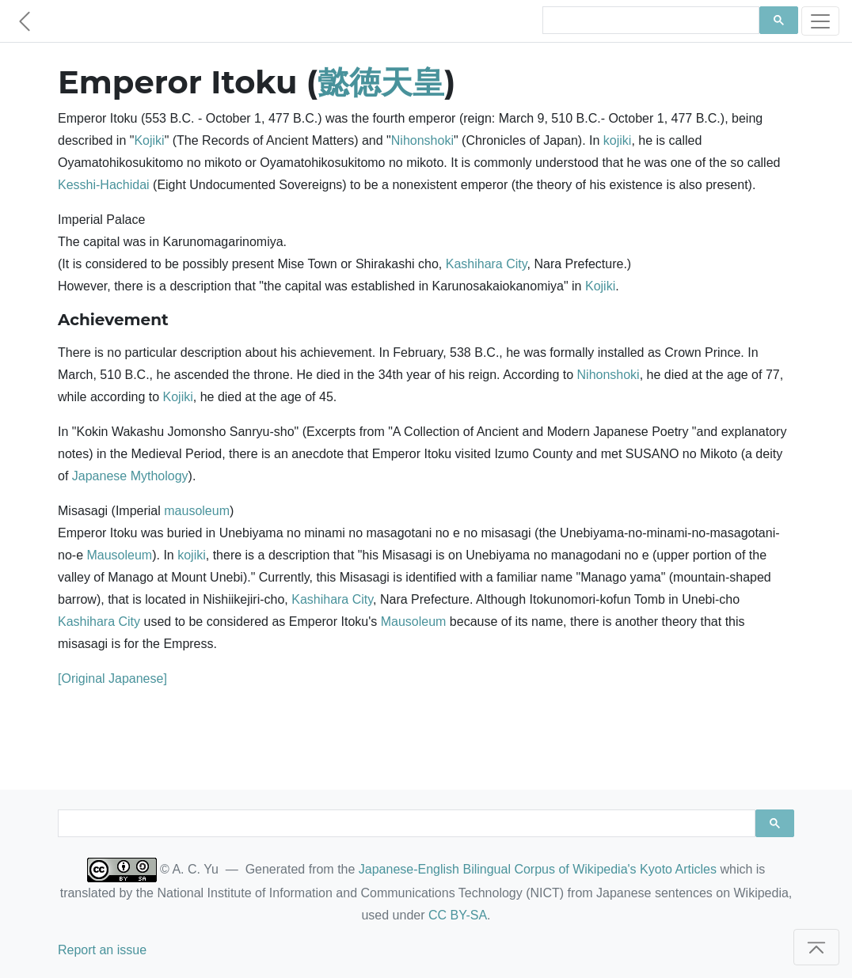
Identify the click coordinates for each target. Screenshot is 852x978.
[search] (649, 20)
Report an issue (102, 950)
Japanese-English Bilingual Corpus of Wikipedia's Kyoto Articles (538, 869)
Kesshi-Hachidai (104, 184)
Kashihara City (486, 264)
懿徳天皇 (381, 82)
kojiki (617, 140)
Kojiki (149, 140)
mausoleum (197, 510)
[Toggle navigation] (820, 21)
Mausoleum (119, 555)
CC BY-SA (457, 915)
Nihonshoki (422, 140)
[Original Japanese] (112, 678)
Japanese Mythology (130, 476)
